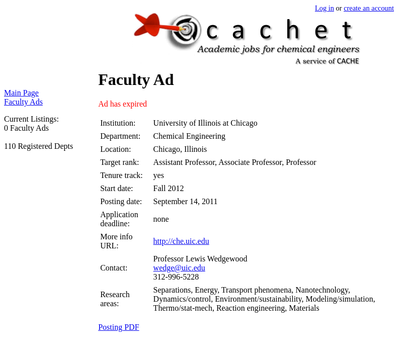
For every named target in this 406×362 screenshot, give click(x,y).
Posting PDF (118, 327)
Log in (324, 8)
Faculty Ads (23, 102)
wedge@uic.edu (179, 267)
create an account (369, 8)
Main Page (21, 92)
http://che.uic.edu (181, 241)
